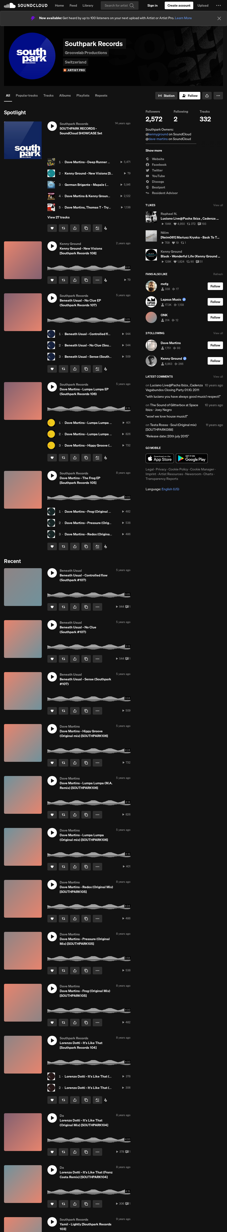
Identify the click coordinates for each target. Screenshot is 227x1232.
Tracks (48, 95)
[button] (218, 5)
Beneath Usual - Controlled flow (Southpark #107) (102, 334)
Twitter (154, 170)
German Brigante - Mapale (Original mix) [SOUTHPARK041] (109, 184)
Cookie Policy (178, 469)
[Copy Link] (86, 228)
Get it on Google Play (192, 458)
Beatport (155, 187)
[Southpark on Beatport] (105, 228)
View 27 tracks (58, 217)
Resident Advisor (162, 193)
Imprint (151, 474)
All (8, 95)
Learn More (183, 18)
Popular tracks (27, 95)
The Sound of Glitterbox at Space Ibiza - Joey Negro (172, 407)
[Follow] (189, 95)
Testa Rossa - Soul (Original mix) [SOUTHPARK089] (171, 427)
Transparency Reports (162, 478)
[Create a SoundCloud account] (179, 5)
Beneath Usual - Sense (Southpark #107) (95, 356)
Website (155, 159)
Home (59, 5)
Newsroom (193, 474)
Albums (65, 95)
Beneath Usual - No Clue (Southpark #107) (96, 345)
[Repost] (63, 228)
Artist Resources (170, 474)
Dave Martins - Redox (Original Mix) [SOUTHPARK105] (105, 534)
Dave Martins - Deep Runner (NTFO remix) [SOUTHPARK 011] (110, 162)
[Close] (219, 18)
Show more (154, 150)
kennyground (158, 134)
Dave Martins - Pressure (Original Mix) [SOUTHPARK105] (107, 522)
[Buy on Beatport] (105, 280)
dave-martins (158, 138)
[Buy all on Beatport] (105, 546)
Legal (150, 469)
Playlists (82, 95)
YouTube (155, 176)
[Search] (120, 5)
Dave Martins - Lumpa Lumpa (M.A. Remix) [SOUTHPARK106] (110, 434)
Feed (73, 5)
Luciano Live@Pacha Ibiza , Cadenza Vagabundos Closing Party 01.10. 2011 (174, 387)
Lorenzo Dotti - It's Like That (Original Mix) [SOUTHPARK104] (110, 1076)
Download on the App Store (160, 458)
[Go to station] (166, 95)
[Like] (52, 228)
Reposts (101, 95)
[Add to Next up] (97, 228)
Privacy (161, 469)
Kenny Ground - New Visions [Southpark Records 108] (104, 173)
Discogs (155, 181)
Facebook (156, 164)
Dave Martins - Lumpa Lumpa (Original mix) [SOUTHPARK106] (111, 422)
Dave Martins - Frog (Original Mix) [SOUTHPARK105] (104, 511)
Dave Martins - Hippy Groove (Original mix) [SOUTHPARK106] (110, 445)
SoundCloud (25, 5)
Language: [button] (162, 489)
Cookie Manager (202, 469)
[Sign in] (152, 5)
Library (88, 5)
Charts (208, 474)
